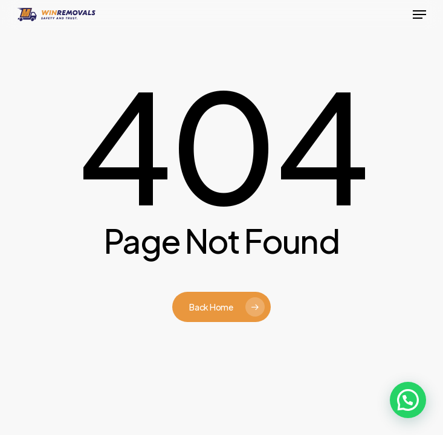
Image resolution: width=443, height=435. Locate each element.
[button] (419, 14)
